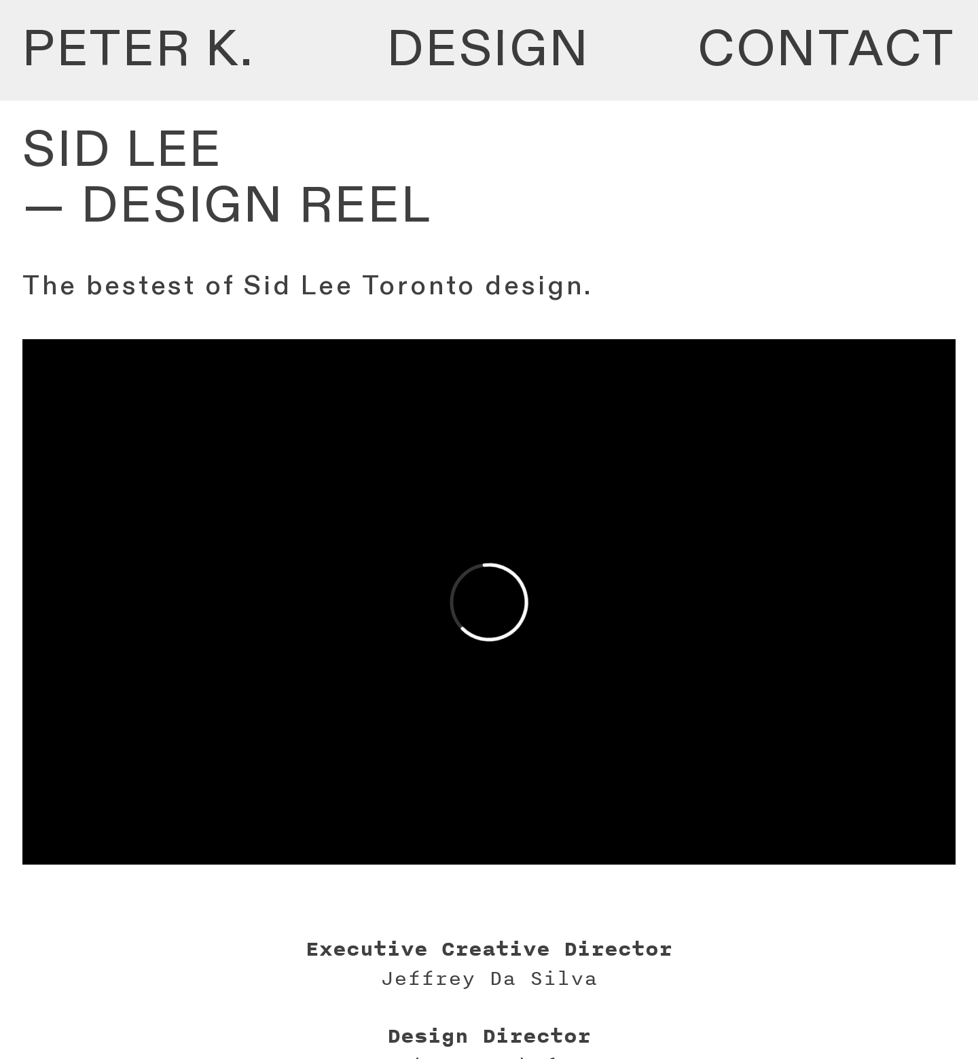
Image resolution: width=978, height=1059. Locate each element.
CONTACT (827, 50)
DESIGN (488, 50)
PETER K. (138, 50)
